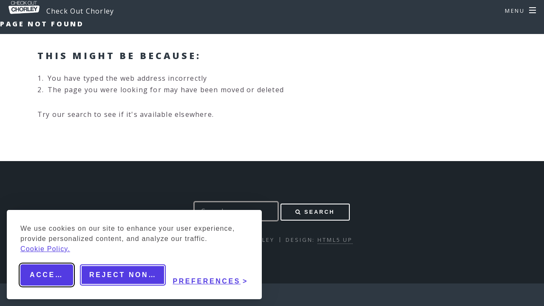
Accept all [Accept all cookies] (51, 274)
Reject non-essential (127, 274)
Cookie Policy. (45, 248)
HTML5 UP (335, 240)
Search (319, 212)
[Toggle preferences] (210, 275)
